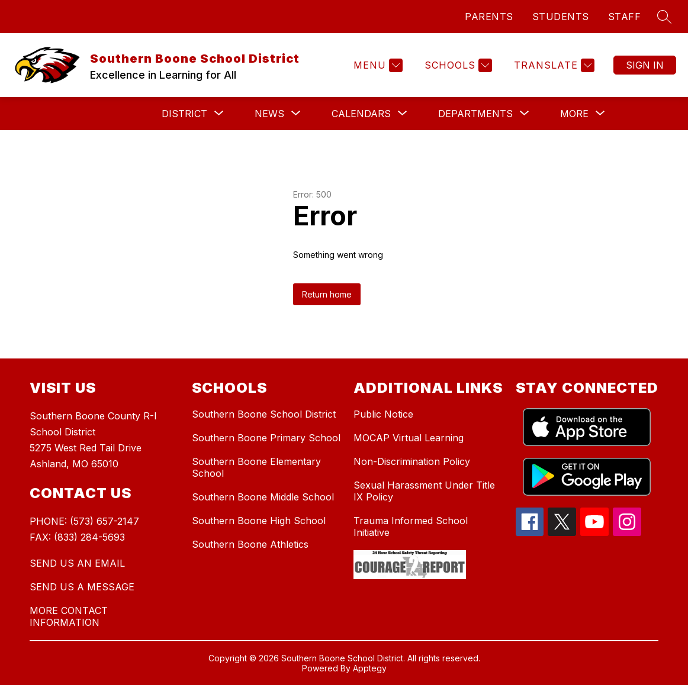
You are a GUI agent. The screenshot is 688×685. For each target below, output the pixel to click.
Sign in (645, 65)
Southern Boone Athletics (250, 544)
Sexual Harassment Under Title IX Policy (424, 491)
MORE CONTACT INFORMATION (69, 616)
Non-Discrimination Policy (411, 461)
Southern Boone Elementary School (256, 467)
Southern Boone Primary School (266, 438)
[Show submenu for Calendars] (361, 113)
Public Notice (383, 414)
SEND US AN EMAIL (77, 563)
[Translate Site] (552, 65)
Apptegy (370, 668)
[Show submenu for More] (574, 113)
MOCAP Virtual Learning (408, 438)
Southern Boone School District (264, 414)
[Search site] (664, 16)
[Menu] (377, 65)
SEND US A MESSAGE (82, 587)
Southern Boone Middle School (263, 497)
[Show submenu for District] (184, 113)
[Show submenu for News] (269, 113)
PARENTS (489, 16)
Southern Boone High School (259, 520)
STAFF (624, 16)
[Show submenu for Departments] (475, 113)
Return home (327, 294)
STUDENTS (560, 16)
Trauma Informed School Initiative (410, 526)
